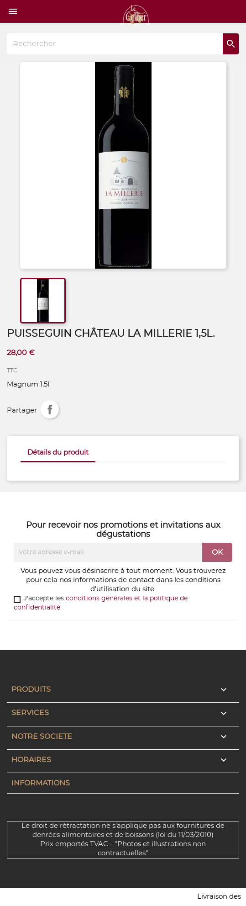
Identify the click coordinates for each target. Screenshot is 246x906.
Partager (50, 409)
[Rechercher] (123, 43)
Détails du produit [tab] (58, 452)
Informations (40, 783)
